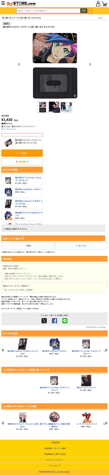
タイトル (81, 246)
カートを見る (22, 153)
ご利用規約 (55, 442)
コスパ (100, 17)
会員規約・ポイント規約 (55, 448)
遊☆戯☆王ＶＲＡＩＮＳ (31, 17)
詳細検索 (90, 11)
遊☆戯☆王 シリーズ (10, 17)
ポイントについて (8, 129)
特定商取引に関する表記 (55, 454)
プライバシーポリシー (55, 459)
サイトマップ (55, 465)
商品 (28, 246)
